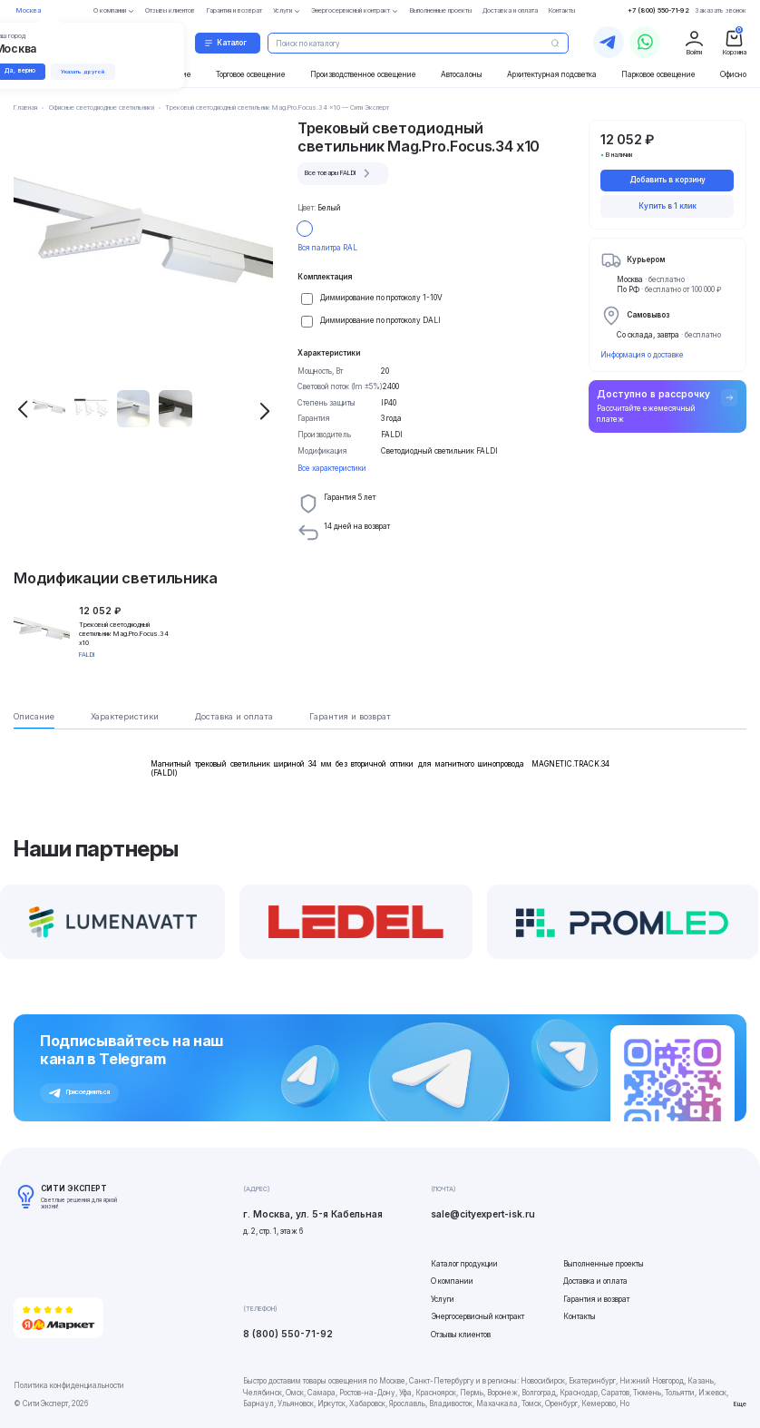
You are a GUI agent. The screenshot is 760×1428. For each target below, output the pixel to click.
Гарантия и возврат (596, 1299)
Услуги (442, 1299)
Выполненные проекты (603, 1263)
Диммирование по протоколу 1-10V (381, 297)
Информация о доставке (642, 354)
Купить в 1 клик (667, 205)
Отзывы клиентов (461, 1334)
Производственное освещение (363, 74)
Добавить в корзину (667, 179)
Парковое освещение (658, 74)
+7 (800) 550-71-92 (658, 10)
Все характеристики (331, 468)
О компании (452, 1281)
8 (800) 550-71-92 (288, 1333)
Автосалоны (461, 74)
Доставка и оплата (595, 1281)
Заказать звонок (720, 10)
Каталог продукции (464, 1263)
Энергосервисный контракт (477, 1316)
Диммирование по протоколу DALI (380, 320)
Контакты (579, 1316)
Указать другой (87, 71)
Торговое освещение (251, 74)
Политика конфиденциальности (69, 1385)
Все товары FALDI (340, 173)
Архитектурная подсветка (552, 74)
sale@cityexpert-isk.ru (483, 1213)
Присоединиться (79, 1094)
